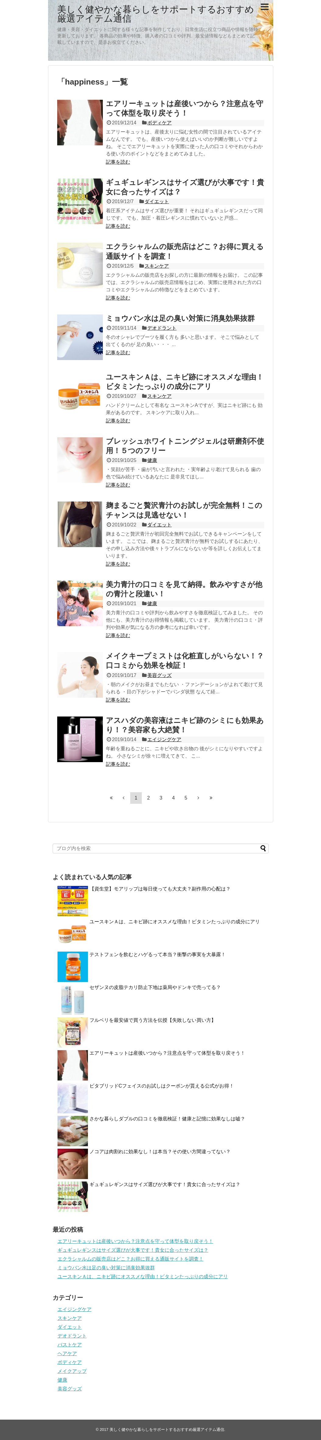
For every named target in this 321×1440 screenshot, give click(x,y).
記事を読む (118, 162)
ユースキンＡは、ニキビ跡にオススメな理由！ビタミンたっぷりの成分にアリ (174, 921)
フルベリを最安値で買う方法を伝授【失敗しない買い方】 (152, 1020)
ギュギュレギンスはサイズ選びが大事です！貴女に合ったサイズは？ (164, 1184)
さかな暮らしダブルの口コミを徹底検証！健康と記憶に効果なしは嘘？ (167, 1118)
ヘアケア (67, 1353)
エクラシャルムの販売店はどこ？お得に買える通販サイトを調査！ (131, 1258)
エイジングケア (164, 739)
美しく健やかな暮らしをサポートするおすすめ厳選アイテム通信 (155, 13)
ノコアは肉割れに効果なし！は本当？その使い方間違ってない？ (160, 1151)
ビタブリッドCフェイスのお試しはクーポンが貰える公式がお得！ (161, 1085)
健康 (152, 460)
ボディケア (159, 122)
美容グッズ (159, 675)
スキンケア (157, 266)
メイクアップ (72, 1371)
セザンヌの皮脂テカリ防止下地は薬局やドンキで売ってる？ (155, 987)
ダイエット (157, 201)
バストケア (70, 1344)
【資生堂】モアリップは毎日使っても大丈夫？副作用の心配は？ (160, 888)
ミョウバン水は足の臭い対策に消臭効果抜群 (180, 318)
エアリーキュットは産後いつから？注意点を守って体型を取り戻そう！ (167, 1053)
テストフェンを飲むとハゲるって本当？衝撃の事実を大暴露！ (157, 954)
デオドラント (161, 328)
